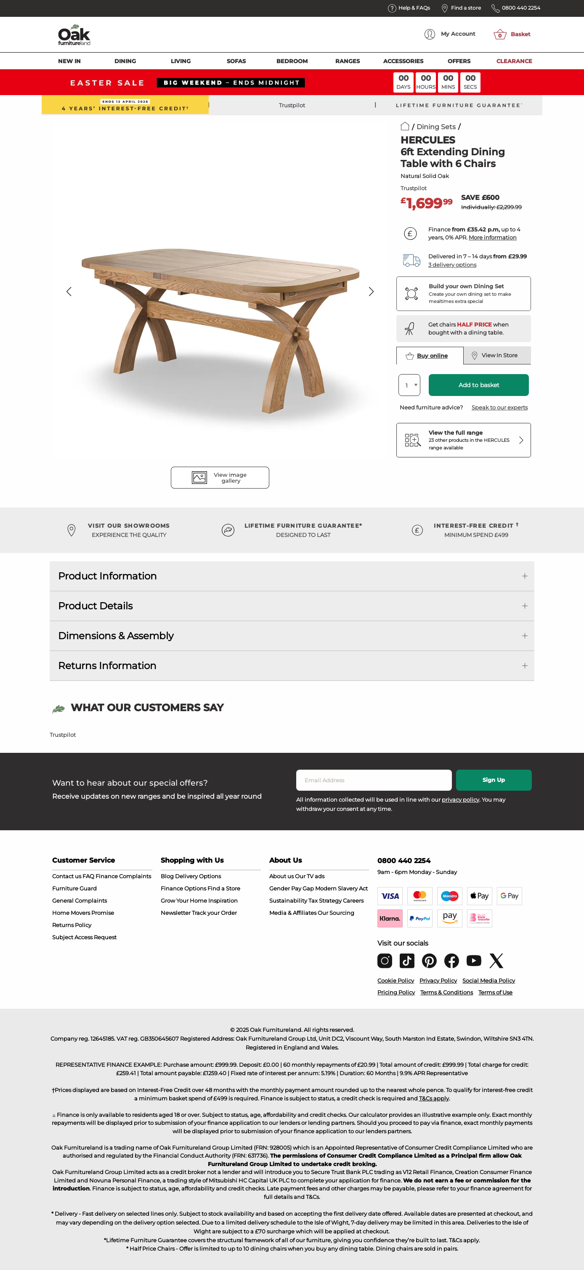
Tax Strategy (325, 900)
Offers (459, 61)
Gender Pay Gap (291, 888)
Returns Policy (71, 925)
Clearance (514, 61)
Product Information (107, 576)
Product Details (95, 606)
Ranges (347, 61)
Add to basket (479, 385)
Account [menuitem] (450, 34)
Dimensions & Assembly (115, 636)
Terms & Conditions (446, 992)
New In (69, 61)
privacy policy (460, 799)
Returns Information (107, 666)
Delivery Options (198, 876)
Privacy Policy (438, 980)
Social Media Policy (488, 980)
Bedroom (292, 61)
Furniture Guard (74, 888)
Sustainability (288, 900)
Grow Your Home (184, 900)
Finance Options (183, 888)
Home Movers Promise (83, 912)
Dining (125, 61)
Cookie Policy (395, 980)
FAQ (88, 876)
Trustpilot (292, 105)
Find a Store (223, 888)
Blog (167, 876)
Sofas (236, 61)
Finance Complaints (123, 876)
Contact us (66, 876)
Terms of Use (495, 992)
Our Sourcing (336, 912)
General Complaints (79, 900)
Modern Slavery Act (341, 888)
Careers (353, 900)
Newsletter (176, 912)
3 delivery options (452, 264)
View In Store (494, 355)
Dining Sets (436, 127)
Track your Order (214, 912)
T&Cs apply (434, 1098)
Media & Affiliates (292, 912)
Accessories (403, 61)
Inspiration (223, 900)
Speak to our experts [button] (500, 407)
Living (181, 61)
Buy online (427, 356)
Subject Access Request (84, 937)
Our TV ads (309, 876)
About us (281, 876)
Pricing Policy (396, 992)
